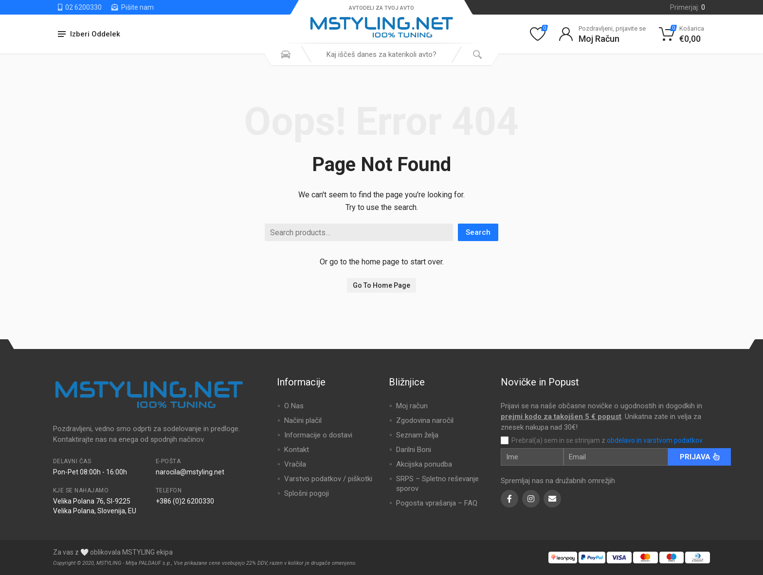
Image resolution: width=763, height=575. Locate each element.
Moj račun (412, 405)
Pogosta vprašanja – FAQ (436, 503)
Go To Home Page (381, 285)
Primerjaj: (687, 7)
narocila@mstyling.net (190, 472)
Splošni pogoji (306, 493)
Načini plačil (303, 420)
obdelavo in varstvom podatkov (655, 440)
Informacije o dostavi (318, 435)
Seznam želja (417, 435)
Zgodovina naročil (425, 420)
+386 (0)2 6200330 (185, 501)
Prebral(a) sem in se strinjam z (607, 440)
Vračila (295, 464)
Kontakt (296, 449)
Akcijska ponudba (424, 464)
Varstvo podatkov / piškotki (328, 478)
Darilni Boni (413, 449)
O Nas (294, 405)
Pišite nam (132, 7)
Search (478, 232)
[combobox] (381, 54)
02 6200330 (80, 7)
